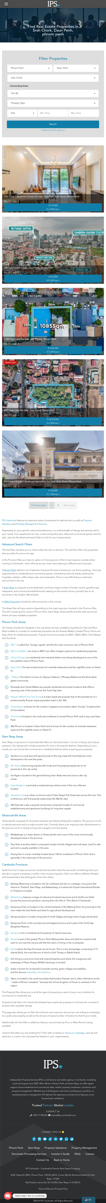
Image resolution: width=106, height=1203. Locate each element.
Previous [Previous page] (38, 505)
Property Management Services (31, 524)
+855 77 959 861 (39, 1115)
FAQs (77, 1154)
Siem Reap (74, 1084)
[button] (6, 4)
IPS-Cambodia (9, 520)
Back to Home (62, 1160)
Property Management (84, 1148)
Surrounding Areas (17, 86)
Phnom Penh (58, 1084)
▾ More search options (53, 130)
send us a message (75, 1033)
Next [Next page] (69, 505)
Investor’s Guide (60, 1154)
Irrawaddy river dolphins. (38, 972)
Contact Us (42, 1160)
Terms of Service (46, 1189)
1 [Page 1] (51, 505)
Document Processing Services (29, 1154)
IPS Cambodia (32, 1169)
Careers (89, 1154)
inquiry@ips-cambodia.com (62, 1115)
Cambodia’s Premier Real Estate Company (60, 1169)
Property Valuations (56, 1148)
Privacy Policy (61, 1189)
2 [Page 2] (58, 505)
